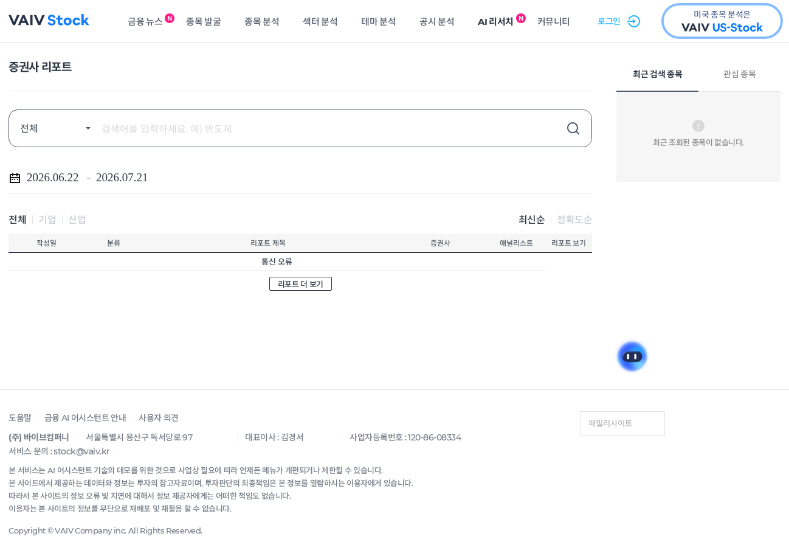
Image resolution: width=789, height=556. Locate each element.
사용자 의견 (159, 417)
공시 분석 (436, 21)
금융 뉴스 (145, 21)
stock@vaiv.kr (81, 451)
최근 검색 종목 (657, 75)
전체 (17, 219)
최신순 (532, 219)
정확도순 (574, 219)
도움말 (20, 417)
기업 (47, 219)
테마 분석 (378, 21)
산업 (77, 219)
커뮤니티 (553, 21)
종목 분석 (261, 21)
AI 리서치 (496, 21)
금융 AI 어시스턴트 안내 (85, 417)
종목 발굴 (203, 21)
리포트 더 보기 (300, 284)
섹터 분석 (320, 21)
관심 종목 (739, 75)
